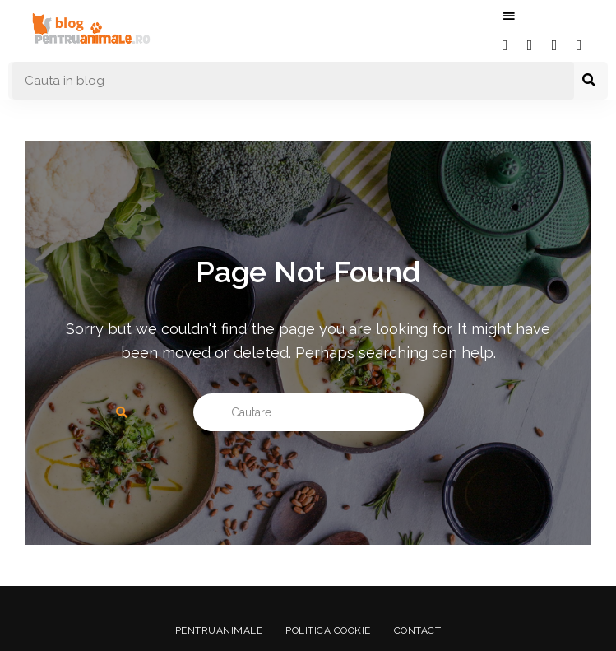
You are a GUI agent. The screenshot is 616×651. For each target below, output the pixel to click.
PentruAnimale (218, 630)
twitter (529, 45)
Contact (419, 630)
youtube (579, 45)
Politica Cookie (328, 630)
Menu (509, 16)
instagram (554, 45)
